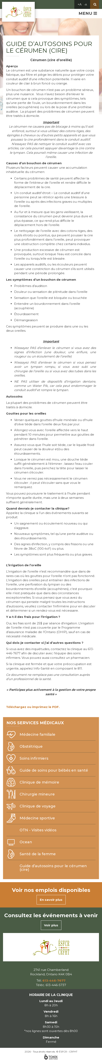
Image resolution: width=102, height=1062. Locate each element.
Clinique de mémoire (39, 782)
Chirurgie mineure (37, 794)
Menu (88, 13)
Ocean (26, 842)
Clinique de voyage (38, 806)
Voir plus (51, 925)
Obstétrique (31, 746)
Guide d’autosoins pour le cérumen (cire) (53, 868)
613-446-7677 (53, 980)
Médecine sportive (37, 818)
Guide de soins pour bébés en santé (54, 770)
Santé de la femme (38, 854)
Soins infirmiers (34, 758)
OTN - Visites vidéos (38, 830)
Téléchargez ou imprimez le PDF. (33, 707)
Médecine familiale (37, 734)
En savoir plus (51, 900)
